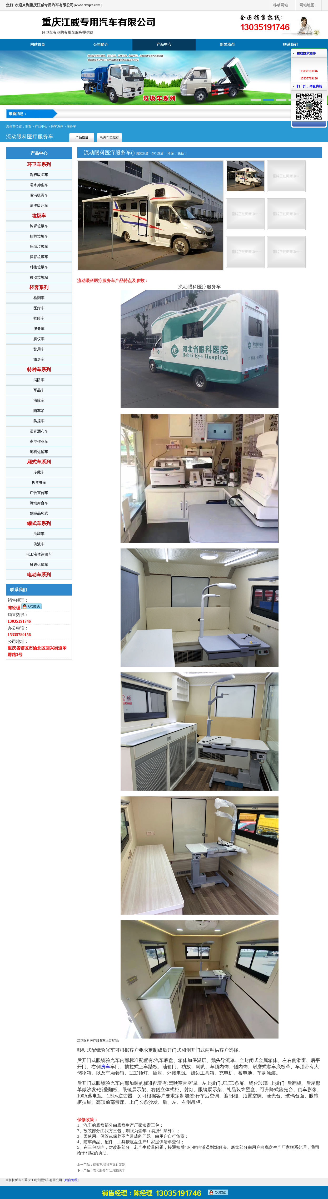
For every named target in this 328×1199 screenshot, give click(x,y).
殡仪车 (38, 339)
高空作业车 (39, 442)
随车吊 (38, 411)
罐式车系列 (39, 523)
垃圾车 (39, 215)
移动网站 (280, 5)
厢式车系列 (39, 462)
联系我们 (290, 45)
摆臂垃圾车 (39, 257)
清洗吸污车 (39, 206)
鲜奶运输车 (39, 565)
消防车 (38, 380)
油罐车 (38, 534)
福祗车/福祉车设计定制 (109, 1164)
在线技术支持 (306, 53)
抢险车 (38, 318)
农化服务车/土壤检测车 (109, 1170)
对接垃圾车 (39, 267)
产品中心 (164, 45)
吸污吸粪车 (39, 195)
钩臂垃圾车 (39, 226)
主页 (28, 126)
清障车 (38, 400)
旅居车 (38, 359)
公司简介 (100, 45)
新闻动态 (227, 45)
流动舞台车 (39, 503)
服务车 (71, 126)
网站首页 (37, 45)
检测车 (38, 298)
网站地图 (307, 5)
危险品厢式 (39, 513)
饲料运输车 (39, 452)
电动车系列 (39, 574)
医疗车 (38, 308)
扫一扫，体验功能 (309, 86)
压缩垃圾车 (39, 247)
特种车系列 (39, 369)
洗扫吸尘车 (39, 175)
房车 (105, 1066)
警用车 (38, 349)
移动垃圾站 (39, 277)
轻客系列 (57, 126)
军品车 (38, 390)
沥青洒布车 (39, 431)
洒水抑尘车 (39, 185)
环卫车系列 (39, 164)
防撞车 (38, 421)
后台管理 (71, 1180)
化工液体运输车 (39, 554)
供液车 (38, 544)
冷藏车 (38, 472)
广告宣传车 (39, 493)
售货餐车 (39, 483)
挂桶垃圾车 (39, 236)
